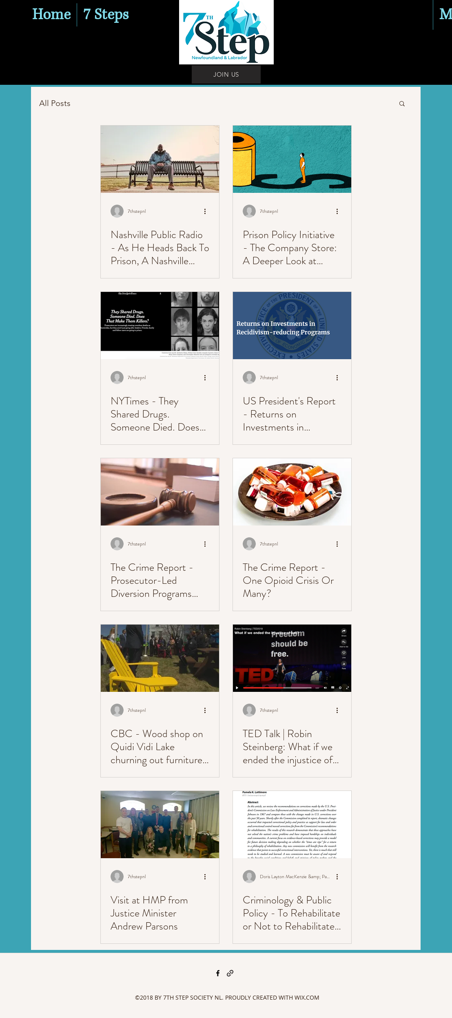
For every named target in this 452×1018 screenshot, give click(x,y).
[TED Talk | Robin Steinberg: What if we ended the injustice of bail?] (292, 658)
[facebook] (218, 973)
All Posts (55, 103)
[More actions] (208, 211)
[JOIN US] (226, 74)
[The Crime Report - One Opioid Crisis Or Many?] (292, 492)
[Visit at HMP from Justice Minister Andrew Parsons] (160, 824)
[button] (402, 104)
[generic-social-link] (230, 973)
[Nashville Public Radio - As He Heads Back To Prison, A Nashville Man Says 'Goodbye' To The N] (160, 159)
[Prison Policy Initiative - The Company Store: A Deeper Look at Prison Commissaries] (292, 159)
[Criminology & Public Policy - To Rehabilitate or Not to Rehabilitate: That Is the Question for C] (292, 824)
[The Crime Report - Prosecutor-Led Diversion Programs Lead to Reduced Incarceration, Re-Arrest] (160, 492)
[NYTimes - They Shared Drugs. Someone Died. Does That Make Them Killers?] (160, 325)
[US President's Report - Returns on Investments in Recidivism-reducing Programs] (292, 325)
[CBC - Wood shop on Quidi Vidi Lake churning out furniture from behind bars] (160, 658)
